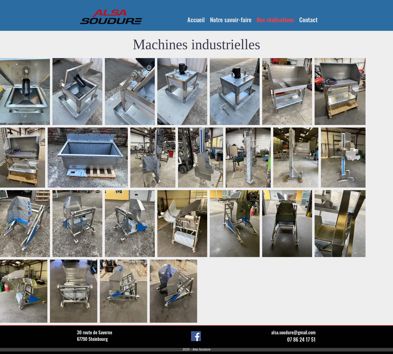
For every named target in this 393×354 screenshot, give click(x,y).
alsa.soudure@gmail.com (293, 332)
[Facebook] (196, 336)
